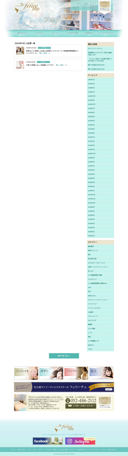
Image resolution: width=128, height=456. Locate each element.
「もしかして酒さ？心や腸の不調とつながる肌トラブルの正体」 (100, 60)
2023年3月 (91, 112)
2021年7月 (91, 137)
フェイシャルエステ (94, 308)
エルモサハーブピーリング (96, 263)
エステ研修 (91, 328)
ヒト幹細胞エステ (93, 341)
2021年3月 (91, 141)
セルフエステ (92, 320)
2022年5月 (91, 116)
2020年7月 (91, 166)
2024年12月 (91, 96)
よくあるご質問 (63, 449)
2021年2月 (91, 145)
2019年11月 (91, 199)
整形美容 (91, 246)
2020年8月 (91, 162)
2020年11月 (91, 153)
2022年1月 (91, 125)
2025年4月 (91, 88)
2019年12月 (91, 194)
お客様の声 (81, 449)
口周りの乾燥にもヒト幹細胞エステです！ (46, 65)
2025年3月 (91, 92)
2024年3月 (91, 100)
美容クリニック (93, 250)
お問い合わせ (112, 449)
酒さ (89, 254)
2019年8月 (91, 211)
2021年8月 (91, 133)
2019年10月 (91, 203)
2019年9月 (91, 207)
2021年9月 (91, 129)
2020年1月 (91, 190)
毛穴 (89, 291)
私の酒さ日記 (92, 258)
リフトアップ (92, 304)
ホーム (14, 449)
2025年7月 (91, 83)
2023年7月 (91, 108)
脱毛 (89, 337)
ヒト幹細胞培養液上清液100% (97, 283)
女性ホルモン (92, 295)
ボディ (40, 449)
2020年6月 (91, 170)
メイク (90, 332)
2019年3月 (91, 227)
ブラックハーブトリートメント (98, 300)
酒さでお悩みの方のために (96, 65)
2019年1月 (91, 236)
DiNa (89, 287)
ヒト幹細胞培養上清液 (95, 275)
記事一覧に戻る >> (64, 356)
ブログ (90, 349)
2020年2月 (91, 186)
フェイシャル (32, 449)
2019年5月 (91, 219)
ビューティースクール (93, 449)
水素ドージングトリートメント (98, 267)
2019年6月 (91, 215)
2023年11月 (91, 104)
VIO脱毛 (90, 312)
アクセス (72, 449)
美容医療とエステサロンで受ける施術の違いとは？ (100, 53)
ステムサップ (92, 279)
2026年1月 (91, 79)
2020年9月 (91, 158)
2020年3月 (91, 182)
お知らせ (91, 345)
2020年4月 (91, 178)
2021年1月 (91, 149)
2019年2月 (91, 231)
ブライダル (48, 449)
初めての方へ (22, 449)
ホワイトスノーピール (95, 48)
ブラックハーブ (93, 316)
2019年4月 (91, 223)
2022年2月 (91, 120)
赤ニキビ (91, 271)
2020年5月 (91, 174)
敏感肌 (90, 324)
